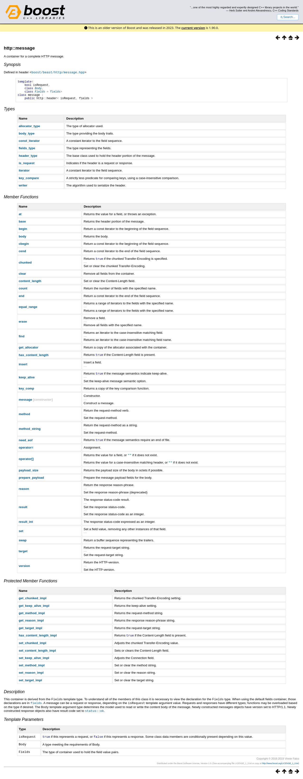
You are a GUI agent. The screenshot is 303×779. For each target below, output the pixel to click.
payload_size (28, 473)
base (22, 225)
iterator (24, 174)
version (24, 568)
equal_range (28, 310)
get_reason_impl (31, 623)
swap (23, 543)
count (23, 292)
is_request (27, 167)
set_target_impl (30, 682)
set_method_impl (32, 667)
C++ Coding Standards (286, 10)
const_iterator (29, 145)
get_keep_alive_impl (34, 608)
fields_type (27, 152)
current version (193, 28)
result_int (26, 524)
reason (24, 491)
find (21, 340)
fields (55, 94)
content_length (30, 285)
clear (22, 277)
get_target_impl (30, 630)
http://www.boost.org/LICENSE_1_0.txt (280, 764)
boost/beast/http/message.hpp (58, 72)
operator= (26, 450)
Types (9, 113)
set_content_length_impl (37, 653)
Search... (287, 17)
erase (23, 325)
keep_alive (27, 380)
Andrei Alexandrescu (259, 10)
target (23, 554)
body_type (27, 137)
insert (23, 368)
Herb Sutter (235, 10)
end (21, 299)
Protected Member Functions (30, 583)
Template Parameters (24, 721)
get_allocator (28, 351)
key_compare (29, 182)
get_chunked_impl (32, 601)
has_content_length (34, 358)
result (23, 509)
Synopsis (12, 64)
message (25, 403)
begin (23, 233)
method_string (30, 432)
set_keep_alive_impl (34, 660)
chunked (25, 266)
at (20, 218)
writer (23, 189)
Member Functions (21, 201)
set (21, 533)
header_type (28, 160)
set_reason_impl (31, 675)
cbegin (24, 248)
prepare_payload (31, 480)
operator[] (26, 462)
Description (14, 694)
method (24, 417)
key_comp (26, 392)
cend (22, 255)
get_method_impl (32, 615)
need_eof (26, 443)
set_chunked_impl (32, 645)
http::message (19, 48)
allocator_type (29, 130)
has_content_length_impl (38, 638)
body (22, 240)
